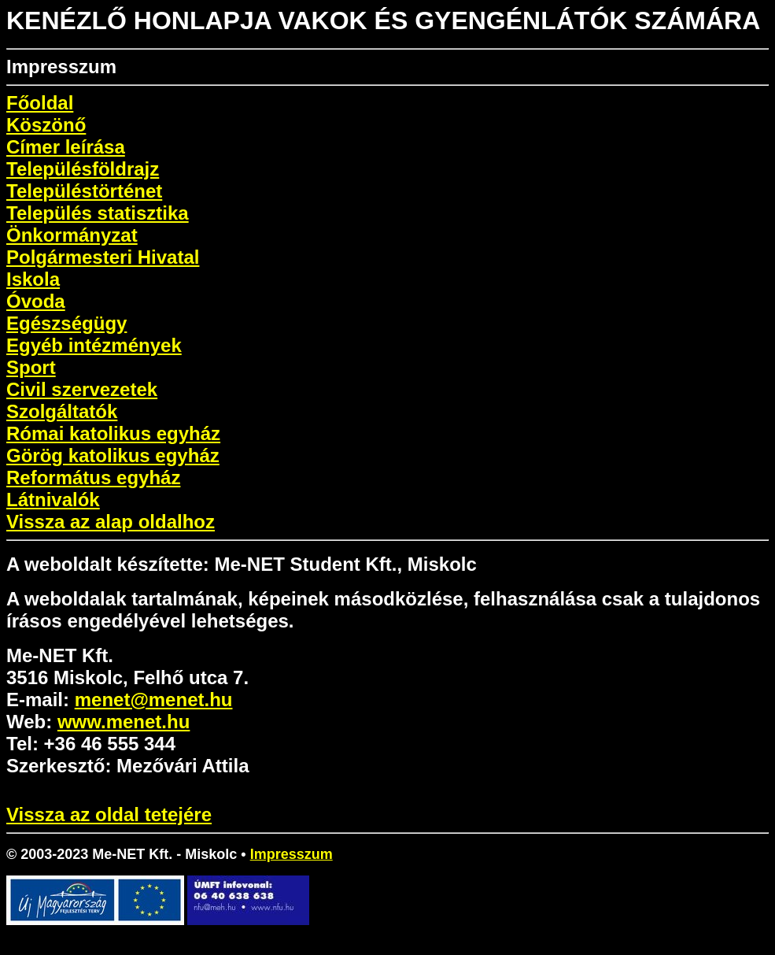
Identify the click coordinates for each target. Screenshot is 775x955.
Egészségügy (66, 323)
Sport (31, 367)
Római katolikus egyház (113, 433)
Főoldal (39, 102)
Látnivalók (53, 499)
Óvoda (35, 301)
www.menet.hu (123, 721)
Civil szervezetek (81, 389)
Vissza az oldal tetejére (109, 814)
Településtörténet (84, 191)
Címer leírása (65, 146)
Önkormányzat (72, 235)
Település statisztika (97, 213)
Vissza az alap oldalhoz (110, 521)
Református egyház (93, 477)
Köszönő (46, 124)
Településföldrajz (82, 169)
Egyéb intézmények (94, 345)
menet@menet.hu (154, 699)
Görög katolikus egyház (113, 455)
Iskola (33, 279)
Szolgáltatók (61, 411)
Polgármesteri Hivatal (102, 257)
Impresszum (291, 854)
